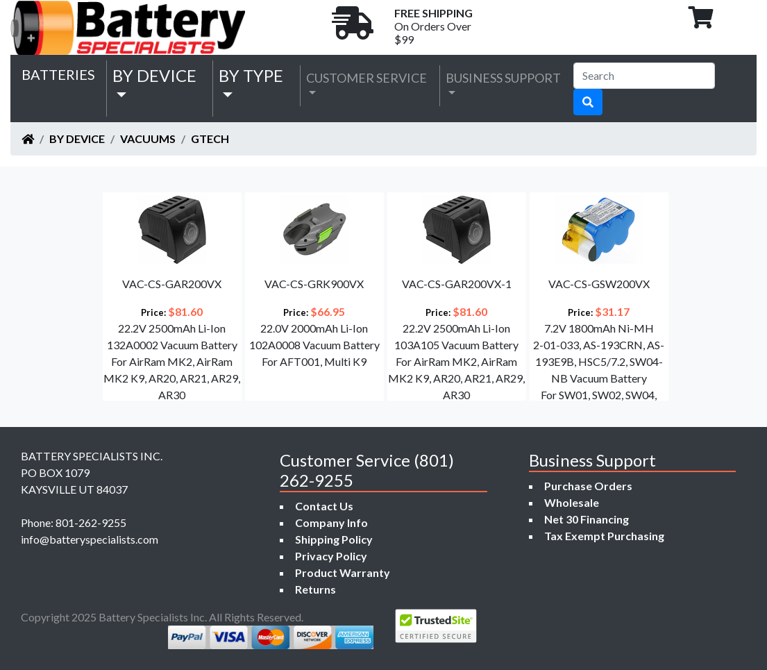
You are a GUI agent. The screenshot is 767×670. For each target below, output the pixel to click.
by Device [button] (154, 75)
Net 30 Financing (586, 519)
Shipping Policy (334, 539)
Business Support (503, 77)
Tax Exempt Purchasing (604, 535)
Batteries (58, 74)
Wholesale (571, 502)
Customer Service (366, 77)
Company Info (331, 522)
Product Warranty (342, 572)
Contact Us (324, 505)
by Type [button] (251, 75)
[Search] (644, 75)
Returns (315, 589)
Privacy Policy (331, 555)
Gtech (210, 138)
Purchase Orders (588, 485)
